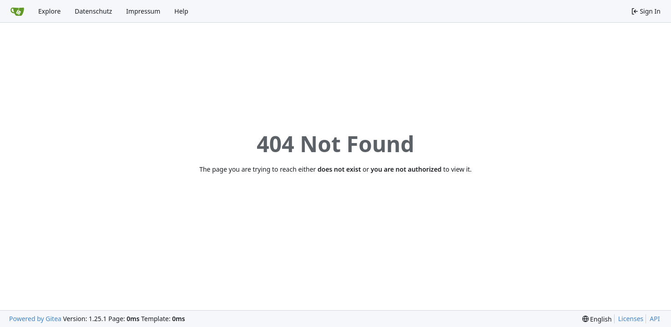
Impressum (143, 11)
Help (181, 11)
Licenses (631, 318)
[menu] (597, 319)
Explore (49, 11)
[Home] (17, 11)
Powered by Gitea (35, 318)
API (655, 318)
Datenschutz (93, 11)
